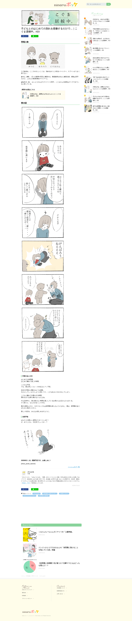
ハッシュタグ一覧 (74, 467)
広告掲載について (61, 587)
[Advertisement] (35, 510)
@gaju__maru (26, 483)
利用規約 (24, 595)
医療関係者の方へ (61, 590)
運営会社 (24, 592)
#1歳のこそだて (64, 493)
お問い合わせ (60, 593)
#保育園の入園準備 (43, 495)
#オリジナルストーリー (29, 495)
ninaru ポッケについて (27, 589)
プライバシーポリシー (27, 598)
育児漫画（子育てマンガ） (50, 493)
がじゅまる (36, 493)
